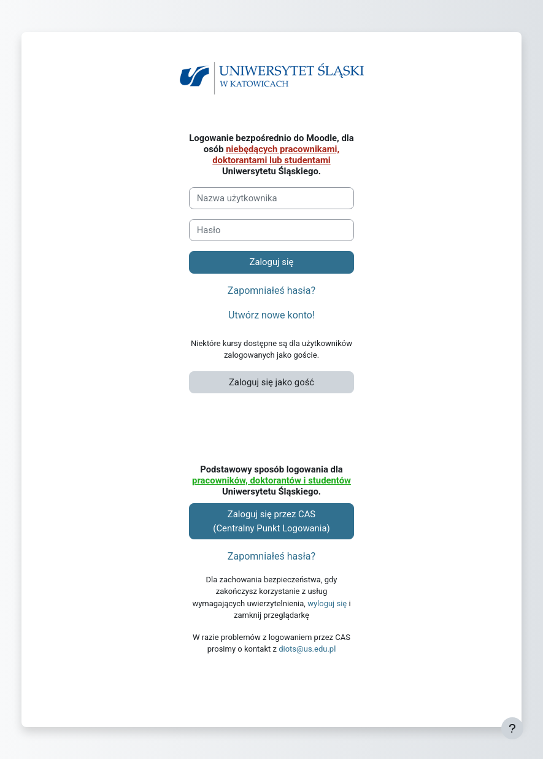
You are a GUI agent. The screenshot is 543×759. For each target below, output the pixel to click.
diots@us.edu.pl (307, 648)
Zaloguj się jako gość (271, 382)
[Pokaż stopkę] (512, 728)
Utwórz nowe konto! (271, 315)
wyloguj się (327, 603)
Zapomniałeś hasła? (271, 290)
